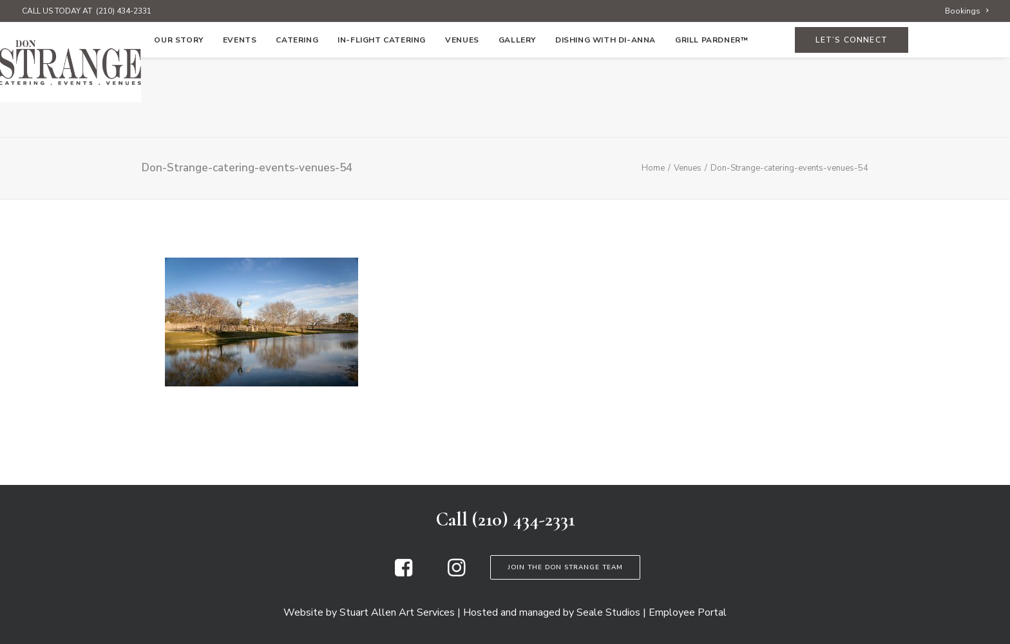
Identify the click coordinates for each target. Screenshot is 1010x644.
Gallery (517, 120)
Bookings (966, 11)
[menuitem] (966, 11)
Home (122, 120)
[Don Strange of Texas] (505, 62)
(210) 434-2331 (123, 11)
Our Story (178, 120)
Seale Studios (608, 612)
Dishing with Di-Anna (605, 120)
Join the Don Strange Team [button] (565, 567)
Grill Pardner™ (711, 120)
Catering (297, 120)
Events (240, 120)
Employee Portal (688, 612)
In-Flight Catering (382, 120)
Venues (462, 120)
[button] (403, 573)
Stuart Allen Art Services (397, 612)
